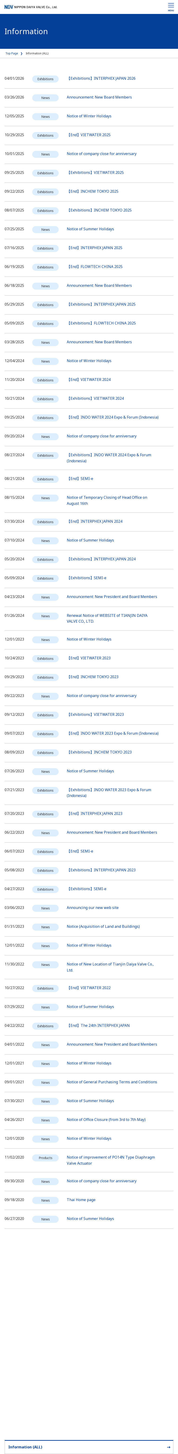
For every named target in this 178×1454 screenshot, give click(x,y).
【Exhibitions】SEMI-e (86, 577)
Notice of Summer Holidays (90, 228)
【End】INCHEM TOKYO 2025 (92, 191)
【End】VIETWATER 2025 (89, 134)
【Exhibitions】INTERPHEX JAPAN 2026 (101, 78)
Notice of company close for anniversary (102, 153)
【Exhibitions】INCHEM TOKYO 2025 (99, 210)
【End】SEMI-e (80, 478)
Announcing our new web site (93, 907)
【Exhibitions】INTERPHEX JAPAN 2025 (101, 304)
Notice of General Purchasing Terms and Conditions (112, 1081)
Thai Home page (81, 1199)
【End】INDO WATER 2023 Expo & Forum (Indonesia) (113, 733)
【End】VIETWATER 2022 (89, 987)
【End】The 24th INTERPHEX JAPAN (98, 1025)
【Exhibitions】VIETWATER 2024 (95, 398)
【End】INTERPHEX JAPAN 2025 (94, 247)
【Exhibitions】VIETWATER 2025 (95, 172)
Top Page (11, 53)
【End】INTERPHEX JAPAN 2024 (94, 521)
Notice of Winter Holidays (89, 116)
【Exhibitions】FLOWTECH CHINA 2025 (101, 323)
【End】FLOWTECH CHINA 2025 (95, 266)
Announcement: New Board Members (99, 97)
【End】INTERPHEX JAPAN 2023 (94, 813)
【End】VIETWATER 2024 (89, 379)
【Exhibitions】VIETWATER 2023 (95, 714)
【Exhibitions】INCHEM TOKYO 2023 (99, 752)
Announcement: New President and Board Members (112, 596)
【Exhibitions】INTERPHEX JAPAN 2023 (101, 869)
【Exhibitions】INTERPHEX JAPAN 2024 (101, 559)
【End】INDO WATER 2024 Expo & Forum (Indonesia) (113, 417)
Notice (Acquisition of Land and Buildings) (103, 926)
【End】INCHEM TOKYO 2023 (92, 676)
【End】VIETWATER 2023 (89, 658)
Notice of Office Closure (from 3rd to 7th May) (106, 1119)
